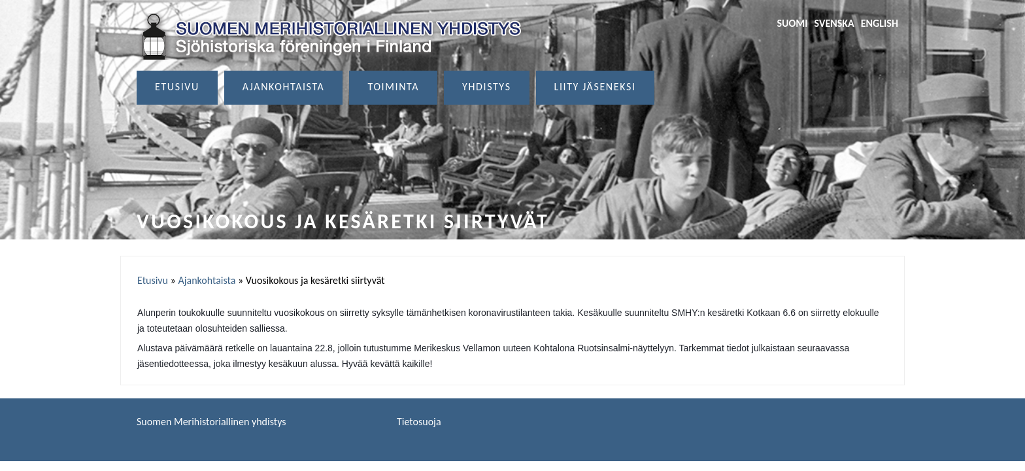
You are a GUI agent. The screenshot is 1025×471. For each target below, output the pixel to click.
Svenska (834, 23)
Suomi (792, 23)
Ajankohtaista (284, 86)
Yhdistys (486, 86)
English (879, 23)
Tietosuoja (419, 421)
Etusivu (177, 86)
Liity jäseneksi (595, 86)
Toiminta (393, 86)
